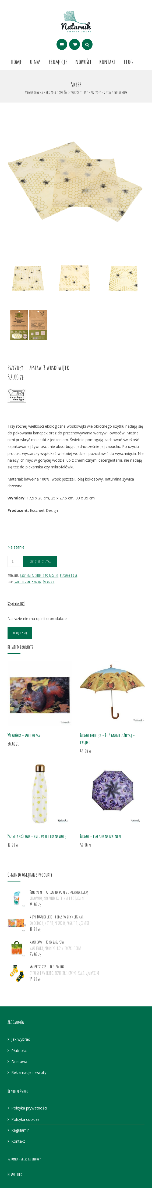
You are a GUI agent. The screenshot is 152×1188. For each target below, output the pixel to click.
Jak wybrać (20, 1039)
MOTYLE (49, 923)
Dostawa (19, 1061)
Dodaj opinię (19, 633)
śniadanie (48, 582)
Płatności (19, 1050)
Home (16, 61)
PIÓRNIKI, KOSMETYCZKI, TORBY (63, 948)
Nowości (83, 61)
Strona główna (34, 92)
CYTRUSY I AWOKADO (41, 973)
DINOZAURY (36, 898)
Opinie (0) (16, 603)
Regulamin (20, 1130)
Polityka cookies (25, 1119)
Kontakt (107, 61)
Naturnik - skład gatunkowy (24, 1159)
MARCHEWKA (36, 948)
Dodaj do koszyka (40, 561)
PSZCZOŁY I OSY (79, 92)
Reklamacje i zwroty (28, 1072)
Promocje (58, 61)
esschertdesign (22, 582)
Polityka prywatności (29, 1108)
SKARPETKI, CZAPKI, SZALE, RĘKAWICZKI (77, 973)
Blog (128, 61)
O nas (35, 61)
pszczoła (36, 582)
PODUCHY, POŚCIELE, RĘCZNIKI (72, 923)
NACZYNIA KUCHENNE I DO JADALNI (39, 575)
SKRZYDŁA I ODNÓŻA (57, 92)
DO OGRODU (36, 923)
